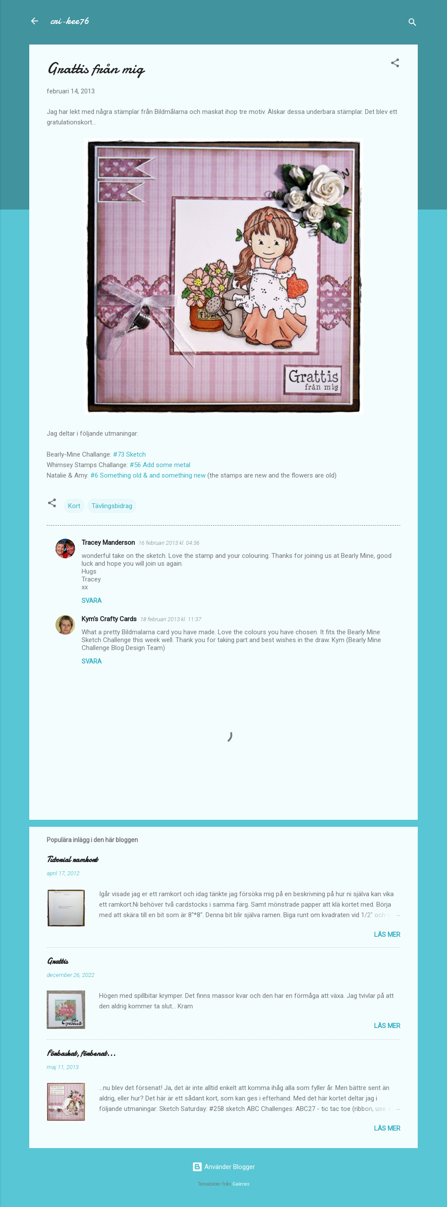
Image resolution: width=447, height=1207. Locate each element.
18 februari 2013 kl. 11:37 (170, 619)
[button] (395, 64)
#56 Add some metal (160, 465)
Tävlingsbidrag (112, 506)
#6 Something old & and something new (148, 475)
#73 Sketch (129, 454)
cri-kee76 (69, 21)
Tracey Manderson (108, 543)
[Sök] (412, 23)
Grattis (57, 961)
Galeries (241, 1184)
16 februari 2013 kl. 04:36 (168, 543)
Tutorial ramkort (72, 859)
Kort (74, 506)
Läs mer (387, 935)
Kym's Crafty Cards (109, 619)
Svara (92, 600)
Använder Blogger (223, 1167)
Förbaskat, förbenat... (81, 1053)
